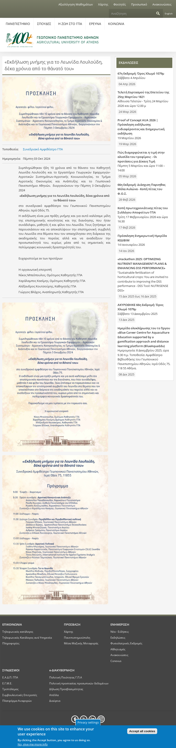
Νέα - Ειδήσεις (119, 631)
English (169, 13)
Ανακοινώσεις (161, 4)
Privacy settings (88, 722)
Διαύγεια (54, 700)
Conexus (115, 661)
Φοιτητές (119, 4)
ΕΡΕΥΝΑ (95, 24)
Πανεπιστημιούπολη (77, 637)
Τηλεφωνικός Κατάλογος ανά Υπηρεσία (27, 637)
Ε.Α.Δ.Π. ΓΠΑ (10, 677)
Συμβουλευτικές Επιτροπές (19, 695)
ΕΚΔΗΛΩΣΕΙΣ (128, 62)
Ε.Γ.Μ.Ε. (7, 683)
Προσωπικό (139, 4)
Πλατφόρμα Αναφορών (17, 700)
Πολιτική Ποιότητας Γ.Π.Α (65, 677)
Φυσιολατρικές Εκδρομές (126, 643)
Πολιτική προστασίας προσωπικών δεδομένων (79, 683)
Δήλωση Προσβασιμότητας (66, 689)
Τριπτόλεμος (10, 689)
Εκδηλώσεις (117, 637)
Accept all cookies (142, 731)
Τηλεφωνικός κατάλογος (17, 631)
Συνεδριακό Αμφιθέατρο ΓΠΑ (43, 149)
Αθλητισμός (117, 649)
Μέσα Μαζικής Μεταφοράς (81, 643)
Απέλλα (54, 695)
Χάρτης (103, 4)
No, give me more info (33, 744)
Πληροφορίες (10, 643)
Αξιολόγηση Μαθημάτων (75, 4)
